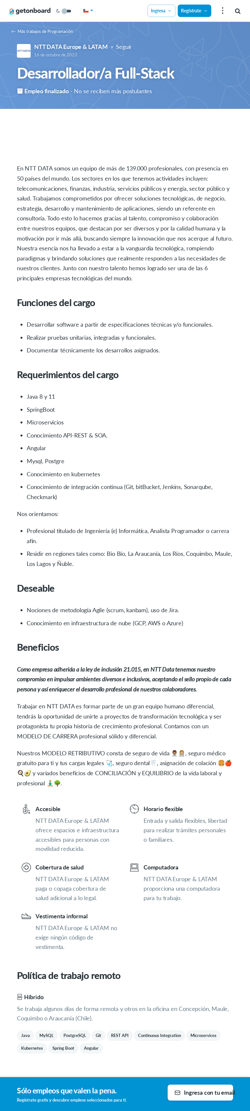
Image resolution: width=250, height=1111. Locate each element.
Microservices (203, 1035)
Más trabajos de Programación (42, 31)
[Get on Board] (29, 11)
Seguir (124, 46)
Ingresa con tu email (203, 1092)
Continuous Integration (159, 1035)
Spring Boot (63, 1048)
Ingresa (161, 10)
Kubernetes (32, 1048)
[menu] (222, 11)
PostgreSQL (74, 1035)
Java (25, 1035)
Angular (91, 1048)
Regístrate (194, 10)
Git (98, 1035)
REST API (120, 1035)
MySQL (46, 1035)
